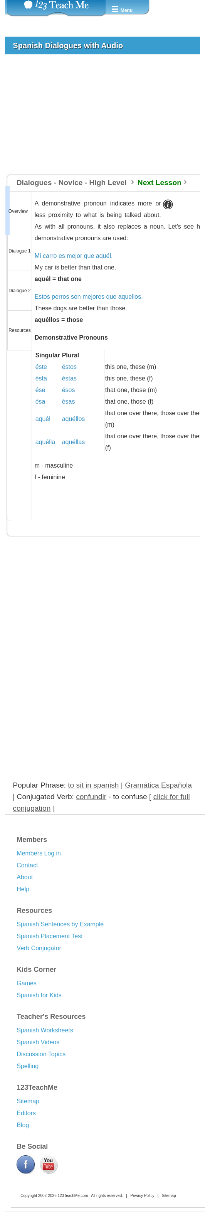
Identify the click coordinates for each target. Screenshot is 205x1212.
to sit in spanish (93, 785)
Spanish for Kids (39, 995)
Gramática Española (158, 785)
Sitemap (28, 1101)
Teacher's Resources (51, 1016)
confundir (91, 797)
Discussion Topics (41, 1054)
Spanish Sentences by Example (60, 924)
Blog (23, 1125)
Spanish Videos (38, 1042)
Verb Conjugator (39, 948)
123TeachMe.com (72, 1195)
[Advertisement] (99, 118)
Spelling (28, 1066)
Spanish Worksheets (45, 1030)
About (25, 877)
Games (27, 983)
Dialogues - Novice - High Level (73, 182)
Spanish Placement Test (49, 936)
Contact (27, 865)
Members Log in (39, 853)
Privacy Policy (142, 1195)
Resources (34, 910)
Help (23, 889)
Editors (26, 1113)
